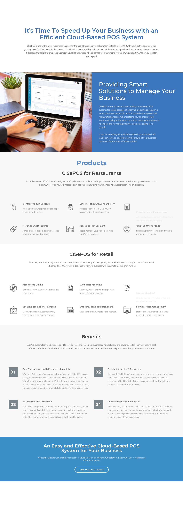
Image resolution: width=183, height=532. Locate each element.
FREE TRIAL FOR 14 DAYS (91, 520)
